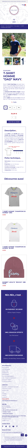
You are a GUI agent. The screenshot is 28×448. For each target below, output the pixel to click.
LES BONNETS (5, 372)
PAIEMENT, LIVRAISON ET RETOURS (10, 386)
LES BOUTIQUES (7, 411)
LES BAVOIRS (5, 371)
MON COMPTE (5, 399)
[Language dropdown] (24, 5)
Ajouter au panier (14, 122)
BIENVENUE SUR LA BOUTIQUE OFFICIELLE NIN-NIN (14, 1)
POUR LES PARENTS (6, 381)
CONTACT (4, 397)
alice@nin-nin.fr (5, 420)
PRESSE (4, 395)
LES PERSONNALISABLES (8, 376)
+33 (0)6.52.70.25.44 (6, 418)
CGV (3, 392)
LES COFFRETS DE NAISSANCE (9, 378)
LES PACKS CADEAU (6, 379)
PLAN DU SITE (5, 390)
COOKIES (4, 393)
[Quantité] (13, 117)
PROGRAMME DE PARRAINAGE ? (9, 400)
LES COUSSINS (5, 374)
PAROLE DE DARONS (8, 413)
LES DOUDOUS (5, 367)
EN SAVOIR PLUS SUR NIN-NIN (10, 410)
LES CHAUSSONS (6, 369)
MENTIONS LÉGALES (6, 388)
